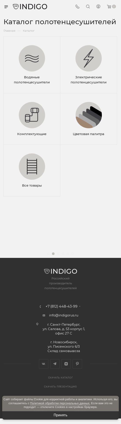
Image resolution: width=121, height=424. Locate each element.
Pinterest (77, 364)
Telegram (55, 364)
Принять (61, 415)
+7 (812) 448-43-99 (61, 306)
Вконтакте (43, 364)
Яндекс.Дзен (66, 364)
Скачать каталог (60, 377)
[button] (48, 254)
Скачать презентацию (60, 386)
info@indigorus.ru (63, 315)
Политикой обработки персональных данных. (60, 403)
